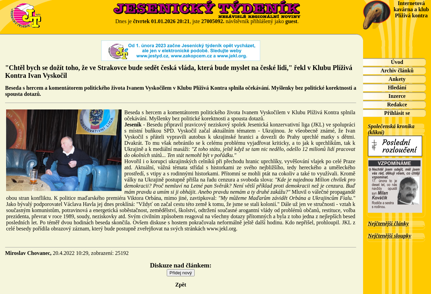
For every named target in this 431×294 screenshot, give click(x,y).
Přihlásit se (397, 113)
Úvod (397, 62)
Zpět (180, 285)
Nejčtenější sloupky (389, 236)
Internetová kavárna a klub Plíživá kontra (411, 9)
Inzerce (397, 96)
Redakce (397, 104)
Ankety (397, 79)
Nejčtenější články (388, 223)
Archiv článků (396, 70)
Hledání (397, 87)
